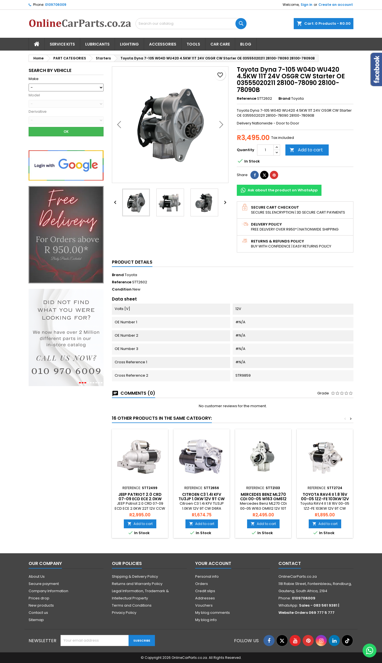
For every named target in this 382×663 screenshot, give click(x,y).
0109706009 (55, 4)
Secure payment (44, 583)
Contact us (38, 612)
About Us (37, 576)
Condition (122, 289)
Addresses (205, 598)
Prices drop (39, 598)
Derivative (38, 111)
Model (34, 95)
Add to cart (306, 150)
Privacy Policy (124, 612)
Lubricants (97, 44)
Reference (246, 98)
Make (34, 78)
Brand (284, 98)
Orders (201, 583)
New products (41, 605)
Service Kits (62, 44)
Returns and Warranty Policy (137, 583)
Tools (193, 44)
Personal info (207, 576)
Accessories (162, 44)
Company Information (48, 591)
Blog (245, 44)
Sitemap (36, 619)
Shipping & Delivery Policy (135, 576)
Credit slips (205, 591)
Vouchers (204, 605)
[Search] (191, 23)
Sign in (306, 4)
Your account (213, 563)
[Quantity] (265, 150)
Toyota (131, 274)
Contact (289, 563)
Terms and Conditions (132, 605)
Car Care (220, 44)
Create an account (335, 4)
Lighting (129, 44)
